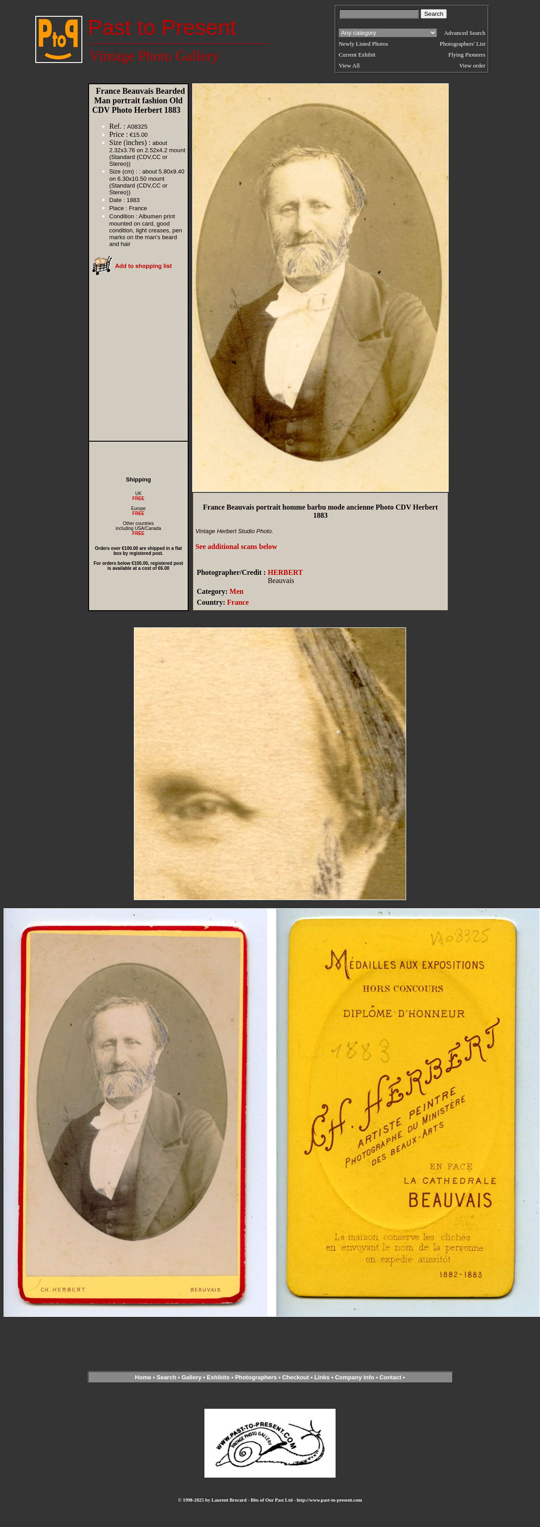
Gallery (191, 1377)
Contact (390, 1377)
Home (143, 1377)
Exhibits (218, 1377)
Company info (355, 1377)
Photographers (256, 1377)
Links (322, 1377)
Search (166, 1377)
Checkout (295, 1377)
